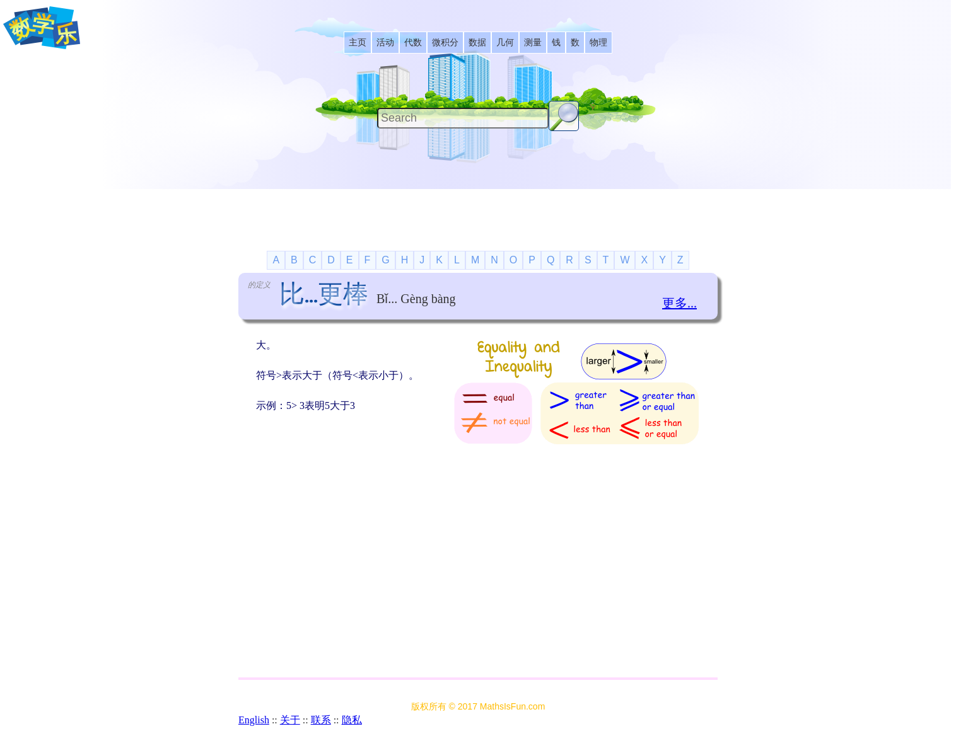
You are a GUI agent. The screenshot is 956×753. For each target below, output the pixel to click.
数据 (477, 42)
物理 (598, 42)
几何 (505, 42)
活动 (385, 42)
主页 (357, 42)
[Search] (463, 118)
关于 (290, 720)
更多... (679, 303)
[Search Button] (564, 116)
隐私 (352, 720)
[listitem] (357, 43)
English (253, 720)
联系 (321, 720)
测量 (533, 42)
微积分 (445, 42)
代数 (413, 42)
